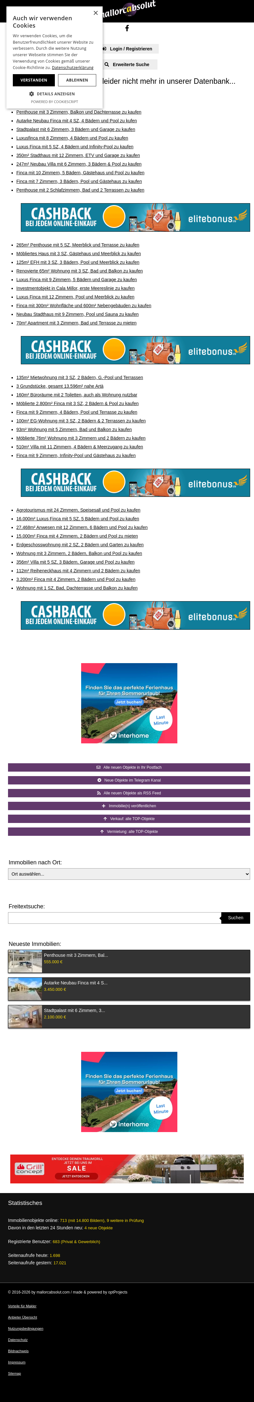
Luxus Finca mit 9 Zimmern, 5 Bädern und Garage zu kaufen (76, 279)
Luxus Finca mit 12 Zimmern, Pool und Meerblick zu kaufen (75, 296)
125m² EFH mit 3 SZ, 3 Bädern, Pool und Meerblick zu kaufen (78, 262)
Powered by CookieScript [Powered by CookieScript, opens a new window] (54, 101)
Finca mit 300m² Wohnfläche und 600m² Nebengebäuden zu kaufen (83, 305)
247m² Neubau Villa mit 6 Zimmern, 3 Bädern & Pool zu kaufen (78, 164)
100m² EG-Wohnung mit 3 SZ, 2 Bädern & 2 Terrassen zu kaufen (81, 420)
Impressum (16, 1362)
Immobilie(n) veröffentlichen (129, 806)
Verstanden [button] (34, 80)
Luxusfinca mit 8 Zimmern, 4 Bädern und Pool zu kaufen (72, 138)
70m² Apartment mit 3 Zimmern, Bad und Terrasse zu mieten (76, 322)
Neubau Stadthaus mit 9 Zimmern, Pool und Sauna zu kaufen (77, 314)
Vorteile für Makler (22, 1306)
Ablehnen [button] (77, 80)
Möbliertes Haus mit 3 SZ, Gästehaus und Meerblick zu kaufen (78, 253)
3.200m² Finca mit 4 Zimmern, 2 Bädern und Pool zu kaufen (75, 579)
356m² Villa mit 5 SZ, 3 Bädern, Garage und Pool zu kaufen (75, 562)
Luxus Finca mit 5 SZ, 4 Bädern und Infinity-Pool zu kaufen (74, 146)
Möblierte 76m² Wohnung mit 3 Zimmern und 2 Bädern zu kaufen (81, 438)
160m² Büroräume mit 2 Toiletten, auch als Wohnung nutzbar (76, 394)
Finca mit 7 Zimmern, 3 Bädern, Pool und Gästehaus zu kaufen (79, 181)
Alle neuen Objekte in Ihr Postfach (129, 767)
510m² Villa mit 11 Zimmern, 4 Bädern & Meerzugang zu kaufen (79, 446)
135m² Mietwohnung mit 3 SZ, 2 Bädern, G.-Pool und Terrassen (79, 377)
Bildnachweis (18, 1351)
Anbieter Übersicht (22, 1317)
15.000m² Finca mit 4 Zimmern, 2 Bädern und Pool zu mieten (77, 536)
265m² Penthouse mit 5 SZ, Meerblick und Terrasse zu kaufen (77, 244)
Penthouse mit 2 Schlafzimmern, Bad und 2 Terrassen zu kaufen (80, 190)
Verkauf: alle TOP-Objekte (129, 819)
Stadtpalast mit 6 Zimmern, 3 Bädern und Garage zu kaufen (75, 129)
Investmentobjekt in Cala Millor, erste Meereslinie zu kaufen (75, 288)
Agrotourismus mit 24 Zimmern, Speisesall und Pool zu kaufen (78, 510)
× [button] (95, 13)
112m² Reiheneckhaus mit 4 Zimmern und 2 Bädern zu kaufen (78, 570)
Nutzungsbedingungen (25, 1328)
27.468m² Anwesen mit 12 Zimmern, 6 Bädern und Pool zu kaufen (82, 527)
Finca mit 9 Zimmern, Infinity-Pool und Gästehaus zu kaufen (76, 455)
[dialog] (54, 57)
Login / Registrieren (127, 48)
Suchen (235, 917)
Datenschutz (18, 1340)
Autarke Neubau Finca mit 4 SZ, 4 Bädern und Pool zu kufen (76, 120)
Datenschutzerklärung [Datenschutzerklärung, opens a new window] (73, 67)
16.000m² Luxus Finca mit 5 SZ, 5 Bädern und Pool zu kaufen (77, 518)
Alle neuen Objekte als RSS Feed (129, 793)
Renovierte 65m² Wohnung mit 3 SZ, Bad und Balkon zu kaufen (79, 270)
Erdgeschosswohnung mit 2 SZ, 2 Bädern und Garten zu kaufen (80, 544)
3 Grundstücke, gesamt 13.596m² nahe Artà (60, 386)
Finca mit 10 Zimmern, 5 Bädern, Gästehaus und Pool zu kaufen (80, 172)
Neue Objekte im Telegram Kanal (129, 780)
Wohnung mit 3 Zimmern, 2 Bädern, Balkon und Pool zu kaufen (79, 553)
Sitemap (14, 1373)
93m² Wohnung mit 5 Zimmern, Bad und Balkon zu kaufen (74, 429)
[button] (54, 94)
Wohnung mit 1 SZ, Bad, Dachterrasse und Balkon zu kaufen (77, 588)
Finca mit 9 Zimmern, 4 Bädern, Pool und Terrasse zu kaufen (76, 412)
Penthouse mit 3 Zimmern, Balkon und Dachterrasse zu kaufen (78, 112)
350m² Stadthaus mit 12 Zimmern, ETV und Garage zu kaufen (78, 155)
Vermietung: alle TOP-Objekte (129, 831)
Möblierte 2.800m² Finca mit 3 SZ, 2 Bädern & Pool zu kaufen (77, 403)
